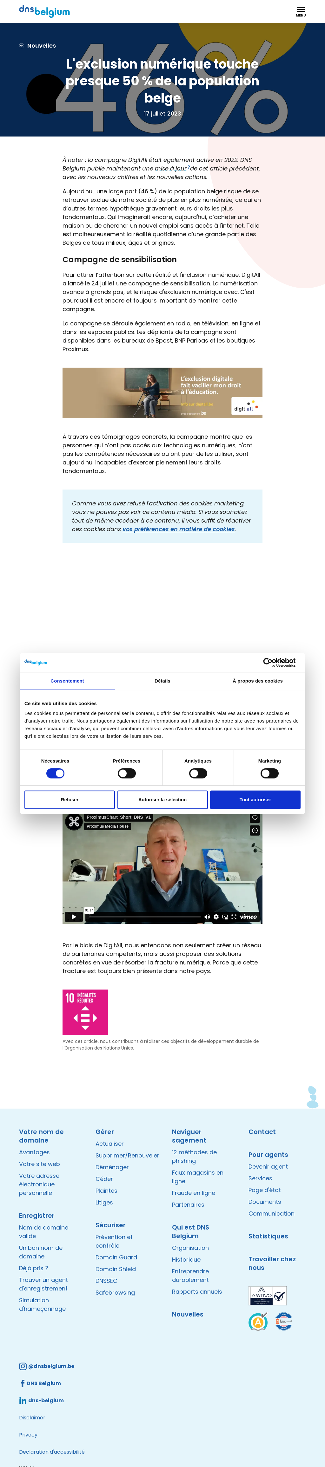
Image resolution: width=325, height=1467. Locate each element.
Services (260, 1178)
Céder (104, 1179)
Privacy (28, 1434)
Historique (186, 1260)
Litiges (104, 1202)
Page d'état (265, 1190)
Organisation (190, 1248)
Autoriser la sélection (162, 799)
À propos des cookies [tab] (258, 680)
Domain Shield (116, 1269)
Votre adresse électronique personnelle (39, 1184)
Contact (262, 1131)
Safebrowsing (115, 1293)
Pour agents (268, 1154)
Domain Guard (116, 1257)
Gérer (105, 1131)
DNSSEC (106, 1281)
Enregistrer (37, 1215)
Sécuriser (111, 1225)
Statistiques (268, 1236)
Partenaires (188, 1205)
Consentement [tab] (67, 680)
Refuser (70, 799)
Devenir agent (268, 1166)
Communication (272, 1213)
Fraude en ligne (193, 1193)
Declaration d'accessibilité (52, 1452)
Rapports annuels (197, 1292)
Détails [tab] (162, 680)
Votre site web (39, 1164)
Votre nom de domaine (41, 1136)
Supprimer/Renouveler (127, 1155)
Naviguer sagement (189, 1136)
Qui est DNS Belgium (190, 1231)
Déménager (112, 1167)
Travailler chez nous (272, 1263)
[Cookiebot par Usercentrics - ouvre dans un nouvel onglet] (273, 662)
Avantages (34, 1152)
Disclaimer (32, 1417)
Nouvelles (187, 1314)
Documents (265, 1202)
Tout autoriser (255, 799)
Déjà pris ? (33, 1268)
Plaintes (106, 1191)
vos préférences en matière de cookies (179, 529)
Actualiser (110, 1144)
